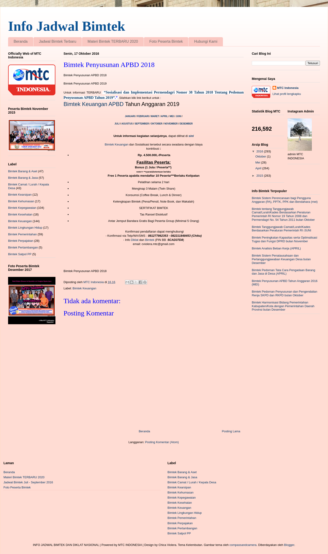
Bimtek (149, 240)
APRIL (165, 116)
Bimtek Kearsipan (20, 194)
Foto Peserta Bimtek (166, 41)
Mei (258, 162)
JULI (117, 123)
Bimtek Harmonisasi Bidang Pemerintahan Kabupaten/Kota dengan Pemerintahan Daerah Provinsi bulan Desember (283, 306)
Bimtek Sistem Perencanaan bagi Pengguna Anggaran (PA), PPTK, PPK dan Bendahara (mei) (285, 199)
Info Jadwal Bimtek (66, 26)
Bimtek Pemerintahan (22, 234)
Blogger (289, 545)
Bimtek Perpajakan (20, 240)
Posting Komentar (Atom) (162, 442)
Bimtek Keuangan (116, 144)
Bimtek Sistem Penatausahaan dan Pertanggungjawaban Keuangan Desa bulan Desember (281, 259)
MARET (155, 116)
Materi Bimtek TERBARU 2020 (113, 41)
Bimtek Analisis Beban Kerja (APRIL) (276, 248)
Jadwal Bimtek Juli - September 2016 (28, 482)
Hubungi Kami (205, 41)
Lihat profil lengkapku (287, 94)
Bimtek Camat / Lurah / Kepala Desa (191, 482)
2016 (260, 151)
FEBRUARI (143, 116)
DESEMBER (186, 123)
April (258, 168)
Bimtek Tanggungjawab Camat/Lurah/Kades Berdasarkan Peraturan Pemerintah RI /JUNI (281, 228)
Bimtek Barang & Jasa (23, 177)
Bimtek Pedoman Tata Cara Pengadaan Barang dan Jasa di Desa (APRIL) (283, 271)
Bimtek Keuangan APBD (94, 104)
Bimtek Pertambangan (23, 247)
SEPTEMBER (142, 123)
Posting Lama (231, 431)
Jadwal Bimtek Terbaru (57, 41)
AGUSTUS (127, 123)
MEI (172, 116)
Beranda (21, 41)
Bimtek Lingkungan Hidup (25, 227)
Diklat (135, 240)
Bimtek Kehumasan (21, 201)
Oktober (261, 156)
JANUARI (130, 116)
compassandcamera (243, 545)
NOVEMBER (171, 123)
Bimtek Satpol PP (19, 254)
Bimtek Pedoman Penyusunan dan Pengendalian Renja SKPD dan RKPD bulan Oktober (284, 293)
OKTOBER (156, 123)
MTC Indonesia (287, 88)
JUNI (178, 116)
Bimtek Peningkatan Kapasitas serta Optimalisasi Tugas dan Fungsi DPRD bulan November (284, 239)
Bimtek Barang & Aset (22, 171)
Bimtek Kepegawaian (22, 207)
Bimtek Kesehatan (20, 214)
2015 (260, 175)
